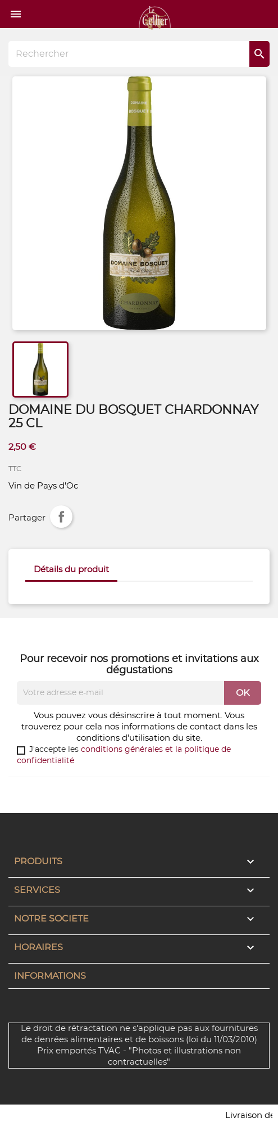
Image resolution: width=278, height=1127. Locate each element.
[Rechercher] (139, 54)
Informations (50, 975)
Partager (61, 516)
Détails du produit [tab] (71, 569)
